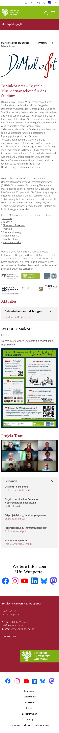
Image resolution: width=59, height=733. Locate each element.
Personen (11, 481)
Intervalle (7, 228)
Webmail (38, 3)
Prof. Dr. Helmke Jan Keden (18, 490)
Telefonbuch (32, 3)
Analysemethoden (12, 242)
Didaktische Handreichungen (23, 311)
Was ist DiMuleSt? (16, 329)
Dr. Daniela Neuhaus (15, 518)
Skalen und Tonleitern (14, 225)
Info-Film (5, 335)
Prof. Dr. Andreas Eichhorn (18, 543)
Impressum (29, 691)
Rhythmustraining (12, 232)
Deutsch (56, 3)
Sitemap (29, 719)
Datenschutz (30, 696)
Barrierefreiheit (29, 713)
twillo (4, 268)
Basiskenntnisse (11, 239)
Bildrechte (29, 702)
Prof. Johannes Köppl (15, 531)
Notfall (44, 3)
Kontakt (6, 636)
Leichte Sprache (50, 3)
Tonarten (7, 221)
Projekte (43, 42)
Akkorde (7, 218)
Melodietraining (11, 235)
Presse (29, 708)
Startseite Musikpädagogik (16, 42)
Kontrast (27, 3)
